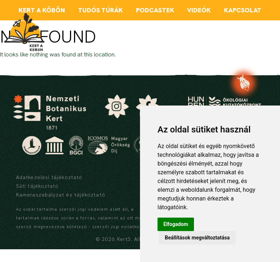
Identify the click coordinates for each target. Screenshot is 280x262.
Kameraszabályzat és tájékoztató (60, 194)
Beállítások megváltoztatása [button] (197, 238)
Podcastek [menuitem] (155, 10)
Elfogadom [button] (175, 224)
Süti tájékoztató (37, 186)
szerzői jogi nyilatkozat (119, 227)
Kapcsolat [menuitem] (242, 10)
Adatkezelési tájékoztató (49, 177)
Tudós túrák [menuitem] (100, 10)
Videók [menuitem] (199, 10)
